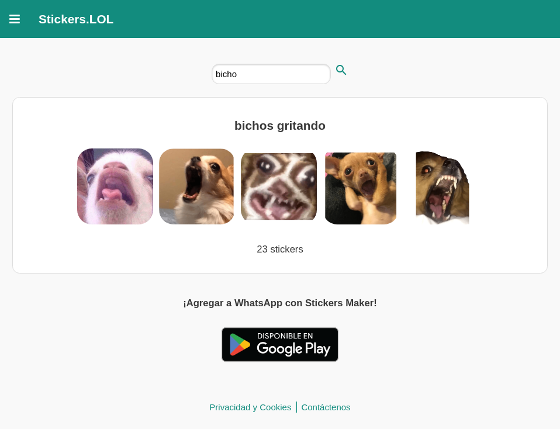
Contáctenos (325, 407)
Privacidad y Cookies (250, 407)
